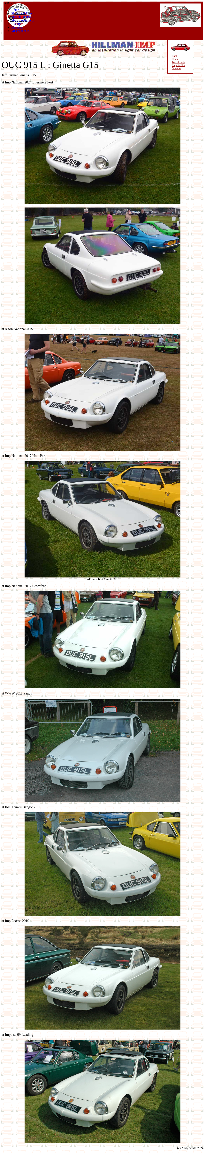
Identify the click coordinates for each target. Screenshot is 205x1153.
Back (173, 56)
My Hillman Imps (22, 20)
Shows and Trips (21, 13)
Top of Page (176, 62)
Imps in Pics (176, 65)
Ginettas (174, 68)
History (16, 23)
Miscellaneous (20, 30)
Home (15, 9)
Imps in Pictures (21, 16)
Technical (17, 27)
